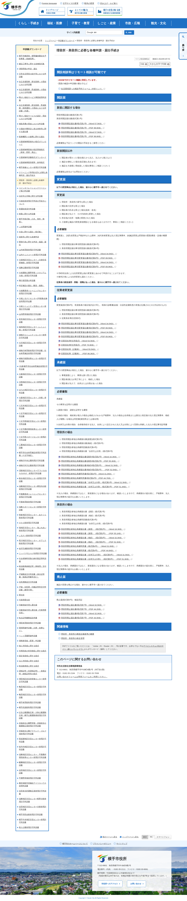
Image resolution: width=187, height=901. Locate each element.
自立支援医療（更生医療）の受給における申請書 (32, 83)
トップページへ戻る (130, 837)
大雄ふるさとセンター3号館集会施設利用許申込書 (33, 299)
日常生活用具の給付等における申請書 (32, 75)
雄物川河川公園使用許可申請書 (31, 465)
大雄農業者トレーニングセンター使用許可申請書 (32, 292)
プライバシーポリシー (102, 844)
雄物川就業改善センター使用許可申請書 (32, 359)
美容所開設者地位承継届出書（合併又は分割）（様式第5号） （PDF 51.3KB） (96, 559)
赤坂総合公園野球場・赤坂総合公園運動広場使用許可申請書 (32, 724)
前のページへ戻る (110, 837)
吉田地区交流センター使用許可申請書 (32, 771)
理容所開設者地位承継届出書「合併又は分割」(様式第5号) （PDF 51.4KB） (95, 487)
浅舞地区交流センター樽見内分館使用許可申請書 (32, 487)
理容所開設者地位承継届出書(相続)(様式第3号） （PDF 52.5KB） (91, 470)
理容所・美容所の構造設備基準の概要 (77, 634)
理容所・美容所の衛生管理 (72, 638)
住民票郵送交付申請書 (28, 582)
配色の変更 (89, 3)
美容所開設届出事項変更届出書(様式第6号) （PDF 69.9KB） (88, 266)
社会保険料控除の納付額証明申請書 (32, 559)
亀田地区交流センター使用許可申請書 (32, 688)
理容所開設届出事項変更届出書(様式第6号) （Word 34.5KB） (89, 254)
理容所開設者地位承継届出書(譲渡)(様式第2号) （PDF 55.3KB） (90, 461)
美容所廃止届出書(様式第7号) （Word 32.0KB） (83, 613)
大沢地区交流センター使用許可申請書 (32, 344)
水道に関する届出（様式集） (31, 232)
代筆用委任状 (24, 600)
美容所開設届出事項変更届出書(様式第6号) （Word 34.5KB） (89, 262)
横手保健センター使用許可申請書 (32, 167)
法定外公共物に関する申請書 (31, 196)
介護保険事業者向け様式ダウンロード (32, 143)
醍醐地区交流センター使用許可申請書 (32, 763)
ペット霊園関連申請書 (28, 636)
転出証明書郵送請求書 (28, 618)
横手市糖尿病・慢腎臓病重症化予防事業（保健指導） (32, 57)
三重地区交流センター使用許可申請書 (32, 446)
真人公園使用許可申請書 (29, 827)
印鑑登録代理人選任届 (28, 605)
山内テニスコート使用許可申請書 (32, 255)
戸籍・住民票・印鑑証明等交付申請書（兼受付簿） (32, 588)
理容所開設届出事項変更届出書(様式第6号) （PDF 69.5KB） (88, 258)
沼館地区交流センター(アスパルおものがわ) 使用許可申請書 (33, 471)
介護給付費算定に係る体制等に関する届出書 (32, 130)
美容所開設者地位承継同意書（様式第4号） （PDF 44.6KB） (89, 550)
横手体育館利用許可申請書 (30, 702)
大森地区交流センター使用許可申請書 (32, 375)
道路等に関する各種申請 (29, 237)
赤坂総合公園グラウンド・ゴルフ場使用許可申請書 (32, 732)
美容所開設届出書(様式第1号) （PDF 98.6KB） (82, 136)
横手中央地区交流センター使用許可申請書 (32, 820)
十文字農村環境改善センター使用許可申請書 (32, 430)
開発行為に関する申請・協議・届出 (32, 243)
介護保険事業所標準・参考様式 (31, 162)
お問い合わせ (135, 884)
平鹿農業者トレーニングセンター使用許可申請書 (32, 495)
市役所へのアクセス (109, 884)
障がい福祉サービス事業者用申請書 (32, 98)
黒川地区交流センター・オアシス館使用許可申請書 (32, 541)
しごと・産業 (106, 23)
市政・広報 (132, 23)
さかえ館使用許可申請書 (29, 523)
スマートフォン (163, 837)
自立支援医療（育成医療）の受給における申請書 (32, 90)
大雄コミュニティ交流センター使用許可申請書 (32, 307)
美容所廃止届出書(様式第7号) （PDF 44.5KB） (82, 618)
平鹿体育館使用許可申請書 (30, 502)
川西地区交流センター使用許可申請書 (32, 383)
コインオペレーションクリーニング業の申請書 (32, 189)
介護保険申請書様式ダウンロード (32, 157)
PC (151, 837)
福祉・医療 (54, 23)
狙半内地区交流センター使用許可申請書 (32, 748)
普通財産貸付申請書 (27, 209)
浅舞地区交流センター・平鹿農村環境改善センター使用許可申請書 (32, 755)
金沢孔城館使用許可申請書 (30, 548)
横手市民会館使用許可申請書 (31, 814)
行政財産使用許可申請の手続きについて (32, 202)
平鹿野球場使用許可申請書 (30, 778)
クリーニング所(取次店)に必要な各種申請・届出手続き (33, 173)
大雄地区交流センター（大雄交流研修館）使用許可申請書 (32, 261)
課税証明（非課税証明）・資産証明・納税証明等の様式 (32, 672)
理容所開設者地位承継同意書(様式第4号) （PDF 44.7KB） (87, 478)
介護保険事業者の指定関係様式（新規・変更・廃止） (31, 150)
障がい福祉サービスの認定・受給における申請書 (32, 117)
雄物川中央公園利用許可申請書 (31, 460)
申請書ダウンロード (66, 41)
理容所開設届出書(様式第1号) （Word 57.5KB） (83, 123)
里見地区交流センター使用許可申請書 (32, 320)
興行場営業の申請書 (27, 280)
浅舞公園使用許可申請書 (29, 268)
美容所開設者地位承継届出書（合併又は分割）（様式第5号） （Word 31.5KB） (97, 555)
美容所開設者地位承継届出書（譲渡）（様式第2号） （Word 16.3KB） (93, 529)
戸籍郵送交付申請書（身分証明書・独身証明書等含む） (31, 575)
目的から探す (183, 46)
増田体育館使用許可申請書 (30, 623)
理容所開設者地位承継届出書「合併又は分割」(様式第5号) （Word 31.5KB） (96, 482)
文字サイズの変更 (70, 3)
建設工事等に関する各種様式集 (31, 64)
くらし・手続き (28, 23)
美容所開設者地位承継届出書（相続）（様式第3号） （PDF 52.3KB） (93, 542)
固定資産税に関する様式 (29, 656)
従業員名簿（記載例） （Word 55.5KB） (80, 349)
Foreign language (49, 3)
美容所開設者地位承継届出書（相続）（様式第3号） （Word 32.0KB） (93, 538)
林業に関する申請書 (27, 214)
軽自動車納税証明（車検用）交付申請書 (32, 567)
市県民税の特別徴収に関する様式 (32, 651)
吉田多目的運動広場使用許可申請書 (32, 792)
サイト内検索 (73, 32)
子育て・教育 (81, 23)
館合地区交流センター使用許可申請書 (32, 479)
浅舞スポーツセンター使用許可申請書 (32, 508)
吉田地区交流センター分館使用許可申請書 (32, 808)
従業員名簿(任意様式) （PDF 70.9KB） (79, 345)
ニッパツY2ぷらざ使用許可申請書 (33, 553)
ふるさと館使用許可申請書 (30, 536)
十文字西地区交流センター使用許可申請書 (32, 422)
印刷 (142, 64)
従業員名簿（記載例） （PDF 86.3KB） (79, 353)
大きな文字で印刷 (158, 64)
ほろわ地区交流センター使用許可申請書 (32, 391)
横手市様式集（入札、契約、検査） (31, 220)
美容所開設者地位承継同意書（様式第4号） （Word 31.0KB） (89, 546)
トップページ (50, 41)
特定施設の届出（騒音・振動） (31, 285)
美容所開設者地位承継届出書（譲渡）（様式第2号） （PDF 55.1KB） (93, 533)
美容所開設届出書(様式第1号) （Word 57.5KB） (83, 132)
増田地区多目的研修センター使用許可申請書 (32, 680)
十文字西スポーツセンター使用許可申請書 (32, 438)
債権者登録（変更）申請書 (30, 641)
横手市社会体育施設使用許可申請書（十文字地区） (32, 453)
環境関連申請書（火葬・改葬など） (31, 629)
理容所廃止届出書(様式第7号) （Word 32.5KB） (83, 605)
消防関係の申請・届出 (28, 69)
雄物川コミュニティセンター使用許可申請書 (32, 336)
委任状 (21, 595)
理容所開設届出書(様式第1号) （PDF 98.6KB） (82, 128)
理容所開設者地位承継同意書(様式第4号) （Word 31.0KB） (88, 474)
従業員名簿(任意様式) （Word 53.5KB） (79, 341)
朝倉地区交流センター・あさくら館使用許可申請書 (32, 516)
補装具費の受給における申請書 (31, 124)
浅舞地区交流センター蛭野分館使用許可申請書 (32, 800)
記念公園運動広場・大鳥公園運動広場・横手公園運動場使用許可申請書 (32, 715)
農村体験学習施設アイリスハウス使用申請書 (32, 784)
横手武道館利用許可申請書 (30, 707)
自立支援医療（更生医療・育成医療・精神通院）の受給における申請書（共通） (32, 108)
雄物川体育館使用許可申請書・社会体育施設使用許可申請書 (32, 351)
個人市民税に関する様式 (29, 646)
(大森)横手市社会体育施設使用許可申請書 (33, 367)
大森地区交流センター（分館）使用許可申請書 (32, 399)
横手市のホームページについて (75, 844)
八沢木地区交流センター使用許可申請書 (32, 406)
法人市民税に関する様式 (29, 661)
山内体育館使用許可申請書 (30, 250)
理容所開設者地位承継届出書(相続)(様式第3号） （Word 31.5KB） (91, 465)
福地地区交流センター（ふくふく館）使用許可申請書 (32, 328)
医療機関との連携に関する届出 (31, 137)
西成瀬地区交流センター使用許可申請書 (32, 740)
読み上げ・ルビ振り (109, 3)
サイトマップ (121, 844)
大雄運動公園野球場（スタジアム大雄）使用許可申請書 (32, 274)
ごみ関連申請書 (25, 227)
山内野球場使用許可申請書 (30, 314)
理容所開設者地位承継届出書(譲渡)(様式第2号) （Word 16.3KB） (90, 457)
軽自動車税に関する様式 (29, 666)
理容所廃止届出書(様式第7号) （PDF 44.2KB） (82, 609)
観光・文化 (158, 23)
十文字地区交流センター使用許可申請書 (32, 414)
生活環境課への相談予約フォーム (83, 89)
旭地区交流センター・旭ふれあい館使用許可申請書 (32, 529)
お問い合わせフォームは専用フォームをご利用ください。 (82, 677)
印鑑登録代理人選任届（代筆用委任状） (32, 611)
